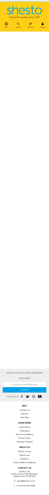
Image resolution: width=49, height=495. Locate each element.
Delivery (24, 414)
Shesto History (24, 451)
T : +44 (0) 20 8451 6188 (24, 486)
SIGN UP (24, 390)
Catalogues (24, 431)
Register (30, 25)
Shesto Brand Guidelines (24, 462)
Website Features (24, 442)
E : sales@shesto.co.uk (24, 481)
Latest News (24, 427)
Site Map (25, 417)
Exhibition (24, 459)
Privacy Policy (24, 438)
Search (18, 25)
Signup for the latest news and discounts (25, 376)
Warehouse (24, 455)
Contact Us (24, 410)
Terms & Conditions (24, 434)
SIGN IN (42, 25)
